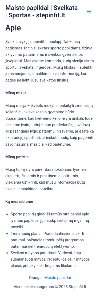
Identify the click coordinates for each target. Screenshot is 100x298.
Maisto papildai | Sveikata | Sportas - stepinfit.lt (41, 11)
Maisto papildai (57, 277)
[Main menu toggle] (89, 11)
